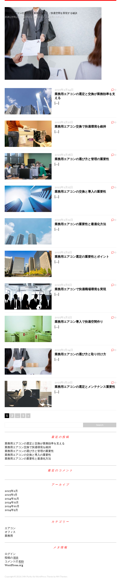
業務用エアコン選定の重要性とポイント (82, 256)
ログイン (10, 554)
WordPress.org (14, 565)
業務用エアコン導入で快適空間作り (79, 321)
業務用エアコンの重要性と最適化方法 (80, 224)
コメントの (14, 562)
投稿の (11, 558)
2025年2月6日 (63, 285)
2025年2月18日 (64, 155)
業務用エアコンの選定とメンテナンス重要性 (85, 386)
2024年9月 (11, 510)
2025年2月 (11, 491)
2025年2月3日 (63, 318)
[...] (57, 103)
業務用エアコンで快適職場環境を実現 (80, 289)
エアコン (10, 528)
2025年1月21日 (64, 383)
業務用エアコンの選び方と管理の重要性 (82, 159)
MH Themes (61, 576)
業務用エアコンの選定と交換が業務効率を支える (35, 444)
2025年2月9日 (63, 252)
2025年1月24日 (64, 350)
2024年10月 (12, 506)
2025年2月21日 (64, 122)
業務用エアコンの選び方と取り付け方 (80, 354)
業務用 (9, 536)
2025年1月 (11, 495)
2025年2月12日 (64, 220)
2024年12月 (12, 499)
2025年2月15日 (64, 187)
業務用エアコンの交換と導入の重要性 (80, 191)
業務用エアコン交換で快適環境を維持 (80, 126)
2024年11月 (12, 503)
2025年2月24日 (64, 90)
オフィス (10, 532)
